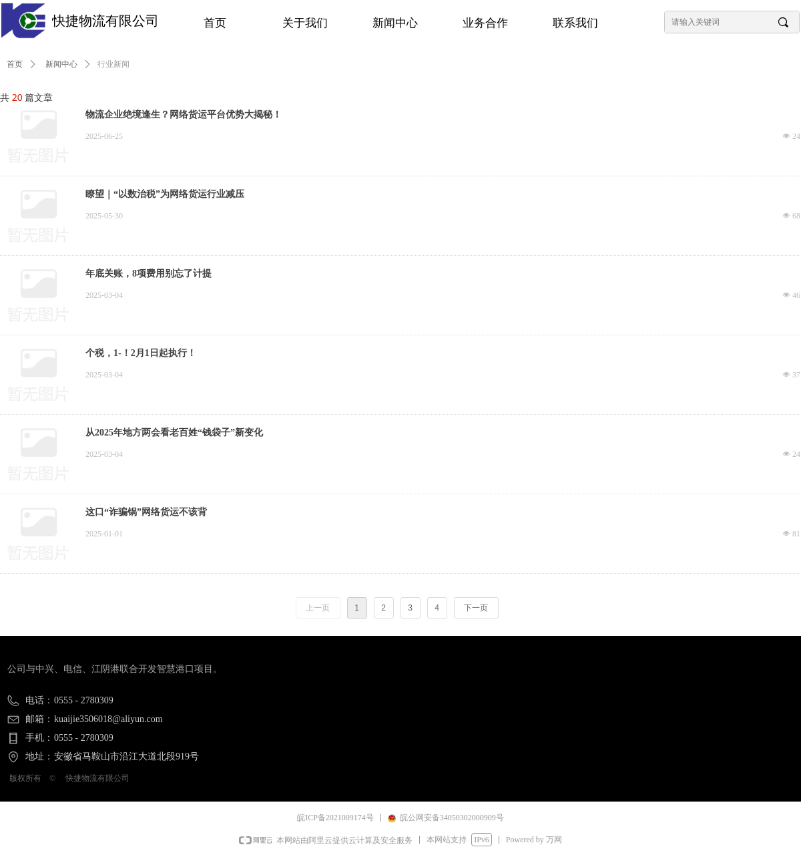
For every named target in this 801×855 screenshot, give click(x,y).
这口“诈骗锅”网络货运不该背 (146, 512)
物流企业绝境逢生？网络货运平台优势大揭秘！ (183, 115)
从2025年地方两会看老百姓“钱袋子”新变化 (174, 433)
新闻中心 (61, 64)
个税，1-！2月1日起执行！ (140, 353)
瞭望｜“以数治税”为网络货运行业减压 (164, 194)
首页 (15, 64)
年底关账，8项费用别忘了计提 (148, 274)
